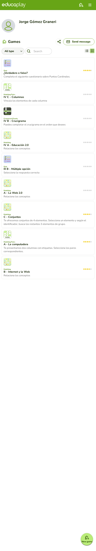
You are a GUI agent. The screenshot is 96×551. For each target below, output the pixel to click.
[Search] (38, 51)
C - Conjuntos (12, 217)
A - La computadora (16, 244)
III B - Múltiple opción (17, 169)
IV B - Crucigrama (15, 121)
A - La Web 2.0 (13, 193)
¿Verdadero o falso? (16, 73)
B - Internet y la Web (17, 272)
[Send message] (78, 41)
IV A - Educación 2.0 (16, 145)
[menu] (90, 5)
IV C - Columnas (14, 97)
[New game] (87, 539)
